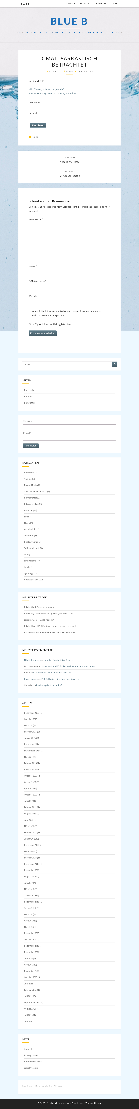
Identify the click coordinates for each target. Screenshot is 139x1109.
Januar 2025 (30, 737)
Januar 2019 (30, 895)
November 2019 (31, 870)
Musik (27, 522)
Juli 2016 (28, 958)
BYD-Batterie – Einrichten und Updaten (52, 672)
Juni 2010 (28, 1021)
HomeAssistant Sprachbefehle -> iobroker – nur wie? (49, 632)
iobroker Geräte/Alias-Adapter (39, 619)
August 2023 (30, 782)
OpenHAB (29, 535)
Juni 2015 (28, 983)
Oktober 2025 (30, 719)
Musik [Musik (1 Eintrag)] (51, 1086)
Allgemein (29, 472)
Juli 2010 (28, 1015)
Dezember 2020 (31, 845)
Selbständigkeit (32, 548)
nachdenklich (30, 529)
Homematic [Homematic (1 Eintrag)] (30, 1086)
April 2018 (29, 920)
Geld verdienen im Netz (35, 491)
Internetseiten (31, 503)
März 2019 (29, 889)
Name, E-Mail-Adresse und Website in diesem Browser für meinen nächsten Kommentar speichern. (66, 313)
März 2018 (29, 926)
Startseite (70, 3)
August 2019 (30, 876)
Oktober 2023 (30, 775)
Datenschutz (85, 3)
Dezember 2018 (31, 901)
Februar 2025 (30, 731)
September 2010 (32, 1002)
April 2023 (29, 788)
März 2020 (29, 851)
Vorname (35, 102)
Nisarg (97, 1103)
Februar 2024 (30, 763)
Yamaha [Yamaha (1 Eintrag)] (60, 1086)
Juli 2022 (28, 800)
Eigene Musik (30, 485)
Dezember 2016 (31, 945)
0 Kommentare (85, 71)
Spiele (27, 566)
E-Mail (34, 113)
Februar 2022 (30, 807)
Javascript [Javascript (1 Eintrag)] (45, 1086)
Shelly (27, 554)
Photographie (31, 541)
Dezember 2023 (31, 769)
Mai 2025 (28, 725)
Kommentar (36, 219)
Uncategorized (31, 579)
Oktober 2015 (30, 977)
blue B (25, 3)
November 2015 (31, 970)
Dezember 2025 (31, 712)
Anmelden (29, 1049)
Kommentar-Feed (33, 1061)
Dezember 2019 (31, 863)
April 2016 (29, 964)
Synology (28, 573)
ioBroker (28, 510)
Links (35, 137)
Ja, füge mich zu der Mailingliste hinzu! (50, 324)
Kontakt (114, 3)
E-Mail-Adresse (37, 281)
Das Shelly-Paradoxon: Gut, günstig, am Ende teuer (48, 613)
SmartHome (30, 560)
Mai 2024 (28, 756)
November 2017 (31, 933)
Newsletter (101, 3)
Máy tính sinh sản (32, 660)
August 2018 (30, 907)
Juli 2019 (28, 882)
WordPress (77, 1103)
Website (33, 296)
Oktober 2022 (30, 794)
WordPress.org (31, 1067)
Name (33, 266)
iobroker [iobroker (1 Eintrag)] (38, 1086)
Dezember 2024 (31, 744)
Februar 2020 (30, 857)
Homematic (30, 497)
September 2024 (32, 750)
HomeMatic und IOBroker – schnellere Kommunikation (68, 666)
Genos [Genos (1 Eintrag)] (24, 1086)
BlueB (69, 71)
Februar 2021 (30, 832)
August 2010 (30, 1008)
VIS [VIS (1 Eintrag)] (55, 1086)
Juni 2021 (28, 819)
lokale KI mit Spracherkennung (39, 607)
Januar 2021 (30, 838)
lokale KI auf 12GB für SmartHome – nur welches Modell (51, 626)
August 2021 (30, 813)
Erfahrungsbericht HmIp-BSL (50, 685)
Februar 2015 (30, 989)
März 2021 (29, 826)
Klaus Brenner (31, 678)
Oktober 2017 (30, 939)
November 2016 (31, 952)
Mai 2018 (28, 914)
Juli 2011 (28, 996)
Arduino (28, 478)
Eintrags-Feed (31, 1055)
